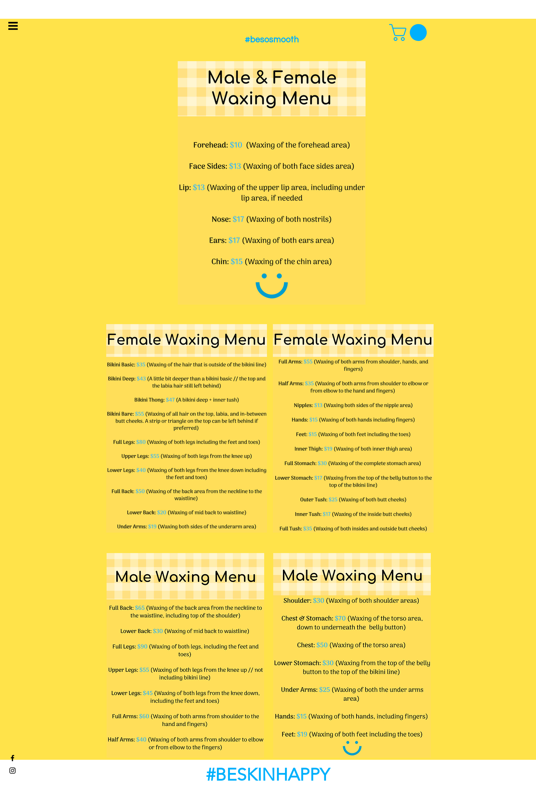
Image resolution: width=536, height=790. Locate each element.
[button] (13, 26)
